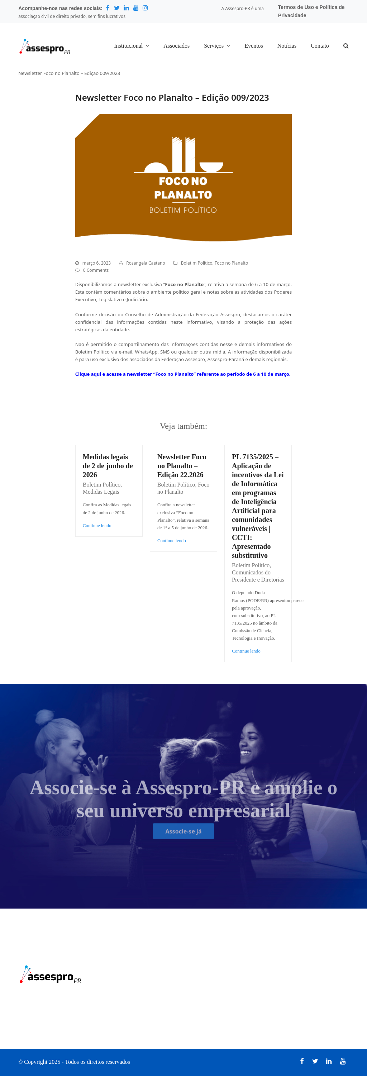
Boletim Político (197, 263)
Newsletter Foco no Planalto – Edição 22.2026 (181, 466)
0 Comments (96, 270)
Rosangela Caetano (145, 263)
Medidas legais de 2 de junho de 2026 (108, 466)
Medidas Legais (101, 492)
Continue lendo (97, 525)
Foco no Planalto (231, 263)
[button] (346, 46)
